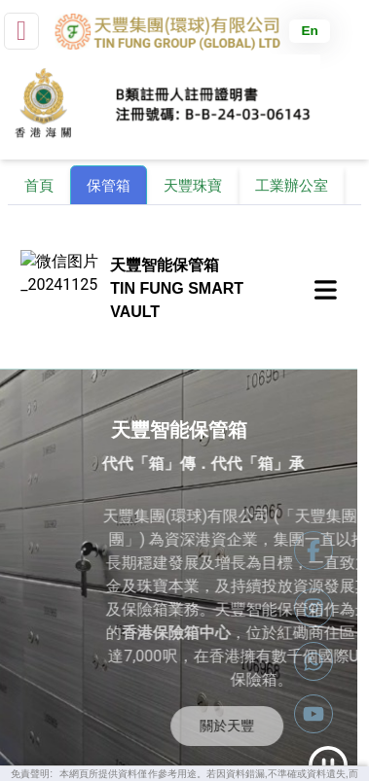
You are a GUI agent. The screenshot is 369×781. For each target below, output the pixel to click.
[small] (21, 31)
